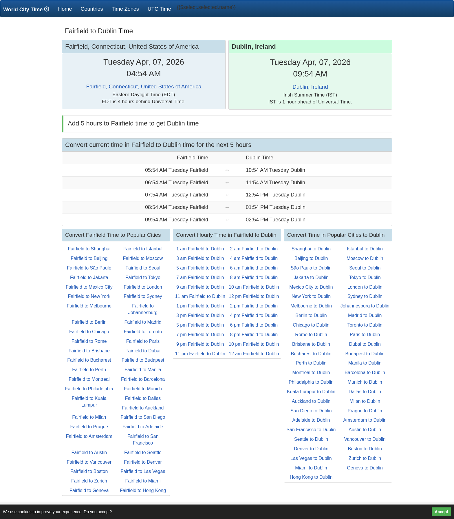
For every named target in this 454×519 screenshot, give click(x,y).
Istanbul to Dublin (365, 248)
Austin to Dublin (365, 429)
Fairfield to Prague (89, 426)
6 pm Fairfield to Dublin (254, 325)
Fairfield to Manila (143, 369)
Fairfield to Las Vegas (143, 471)
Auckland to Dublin (311, 401)
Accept (441, 511)
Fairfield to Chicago (89, 331)
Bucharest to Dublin (311, 353)
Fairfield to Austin (89, 452)
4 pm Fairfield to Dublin (254, 315)
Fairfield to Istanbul (142, 248)
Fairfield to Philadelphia (89, 388)
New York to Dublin (311, 296)
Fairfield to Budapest (143, 360)
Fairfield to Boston (89, 471)
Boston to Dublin (365, 448)
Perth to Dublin (311, 362)
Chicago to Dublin (311, 325)
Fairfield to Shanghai (89, 248)
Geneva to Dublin (365, 467)
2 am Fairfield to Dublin (254, 248)
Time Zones (125, 9)
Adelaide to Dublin (311, 420)
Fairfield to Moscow (143, 258)
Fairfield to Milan (89, 417)
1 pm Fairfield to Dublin (200, 305)
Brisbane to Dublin (311, 344)
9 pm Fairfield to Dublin (200, 344)
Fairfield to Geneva (89, 490)
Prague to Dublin (365, 410)
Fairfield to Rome (89, 341)
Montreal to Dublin (311, 372)
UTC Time (159, 9)
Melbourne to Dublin (311, 305)
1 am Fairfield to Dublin (200, 248)
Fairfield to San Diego (143, 417)
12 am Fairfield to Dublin (254, 353)
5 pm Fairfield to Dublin (200, 325)
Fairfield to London (143, 287)
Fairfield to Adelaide (142, 426)
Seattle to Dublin (311, 439)
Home (67, 9)
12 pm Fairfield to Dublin (254, 296)
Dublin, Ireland (310, 87)
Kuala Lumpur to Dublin (311, 391)
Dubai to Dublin (364, 344)
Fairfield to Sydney (143, 296)
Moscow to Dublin (365, 258)
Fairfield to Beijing (89, 258)
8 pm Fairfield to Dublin (254, 334)
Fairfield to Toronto (143, 331)
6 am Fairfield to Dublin (254, 267)
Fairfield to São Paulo (89, 267)
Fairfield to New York (89, 296)
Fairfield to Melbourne (89, 305)
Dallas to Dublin (365, 391)
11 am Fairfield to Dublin (200, 296)
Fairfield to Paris (143, 341)
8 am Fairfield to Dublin (254, 277)
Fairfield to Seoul (142, 267)
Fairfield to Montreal (89, 379)
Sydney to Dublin (364, 296)
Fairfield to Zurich (89, 480)
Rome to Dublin (311, 334)
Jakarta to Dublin (311, 277)
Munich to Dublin (365, 382)
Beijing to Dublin (311, 258)
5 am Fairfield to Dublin (200, 267)
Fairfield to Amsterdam (89, 436)
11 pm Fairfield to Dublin (200, 353)
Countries (91, 9)
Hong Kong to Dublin (311, 477)
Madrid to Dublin (365, 315)
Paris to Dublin (365, 334)
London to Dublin (364, 287)
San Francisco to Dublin (311, 429)
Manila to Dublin (365, 362)
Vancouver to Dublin (365, 439)
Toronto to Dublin (364, 325)
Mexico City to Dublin (311, 287)
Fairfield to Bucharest (89, 360)
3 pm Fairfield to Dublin (200, 315)
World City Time (27, 9)
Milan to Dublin (364, 401)
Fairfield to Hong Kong (143, 490)
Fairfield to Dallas (143, 398)
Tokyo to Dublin (364, 277)
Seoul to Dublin (365, 267)
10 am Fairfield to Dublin (254, 287)
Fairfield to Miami (143, 480)
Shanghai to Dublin (311, 248)
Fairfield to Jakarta (89, 277)
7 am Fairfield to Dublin (200, 277)
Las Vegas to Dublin (311, 458)
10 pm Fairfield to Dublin (254, 344)
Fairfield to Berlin (89, 322)
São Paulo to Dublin (311, 267)
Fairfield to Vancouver (89, 462)
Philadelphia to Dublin (311, 382)
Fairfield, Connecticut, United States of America (143, 86)
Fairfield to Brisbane (89, 350)
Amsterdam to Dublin (364, 420)
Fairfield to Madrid (142, 322)
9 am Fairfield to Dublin (200, 287)
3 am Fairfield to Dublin (200, 258)
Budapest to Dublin (365, 353)
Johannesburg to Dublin (364, 305)
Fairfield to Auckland (143, 407)
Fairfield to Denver (143, 462)
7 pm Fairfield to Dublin (200, 334)
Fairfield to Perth (89, 369)
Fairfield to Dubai (142, 350)
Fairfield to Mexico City (89, 287)
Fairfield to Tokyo (142, 277)
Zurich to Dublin (365, 458)
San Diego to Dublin (311, 410)
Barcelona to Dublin (365, 372)
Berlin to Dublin (311, 315)
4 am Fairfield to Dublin (254, 258)
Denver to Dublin (311, 448)
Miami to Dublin (311, 467)
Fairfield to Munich (143, 388)
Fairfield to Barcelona (143, 379)
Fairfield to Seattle (143, 452)
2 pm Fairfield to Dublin (254, 305)
